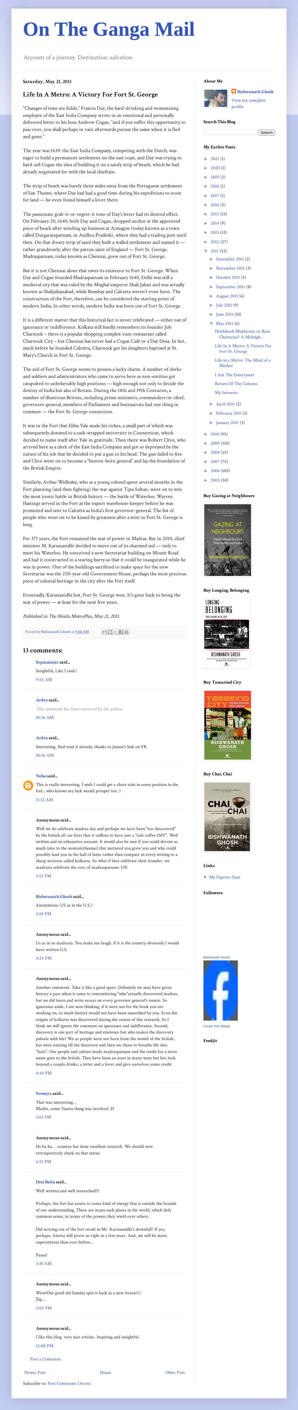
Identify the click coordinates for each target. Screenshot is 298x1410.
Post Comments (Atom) (69, 1383)
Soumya (44, 1094)
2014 (215, 223)
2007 (216, 462)
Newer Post (35, 1373)
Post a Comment (45, 1359)
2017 (215, 196)
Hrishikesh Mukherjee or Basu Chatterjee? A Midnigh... (242, 334)
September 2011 (231, 287)
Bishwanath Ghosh (54, 897)
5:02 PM (44, 1308)
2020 (216, 168)
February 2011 (229, 413)
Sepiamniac (47, 662)
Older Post (175, 1373)
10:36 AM (45, 718)
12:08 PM (44, 1346)
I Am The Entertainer (234, 375)
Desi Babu (45, 1182)
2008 (216, 453)
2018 (215, 186)
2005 (216, 480)
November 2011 (231, 268)
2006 (216, 471)
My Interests (226, 393)
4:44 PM (44, 1073)
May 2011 (225, 324)
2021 (215, 159)
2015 (215, 214)
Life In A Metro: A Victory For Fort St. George (243, 348)
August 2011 (227, 296)
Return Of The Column (236, 384)
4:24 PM (44, 958)
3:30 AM (44, 1264)
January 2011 (228, 423)
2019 (215, 177)
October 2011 (228, 277)
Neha (41, 776)
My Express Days (224, 877)
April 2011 (226, 404)
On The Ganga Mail (109, 29)
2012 (215, 242)
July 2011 (224, 305)
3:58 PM (43, 914)
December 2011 (230, 259)
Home (105, 1373)
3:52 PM (43, 876)
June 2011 (225, 314)
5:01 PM (43, 1117)
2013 (215, 233)
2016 (215, 205)
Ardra (42, 700)
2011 (215, 251)
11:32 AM (44, 800)
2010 (215, 434)
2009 (216, 443)
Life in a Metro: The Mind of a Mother (243, 363)
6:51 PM (43, 1162)
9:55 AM (44, 680)
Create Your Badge (216, 1026)
